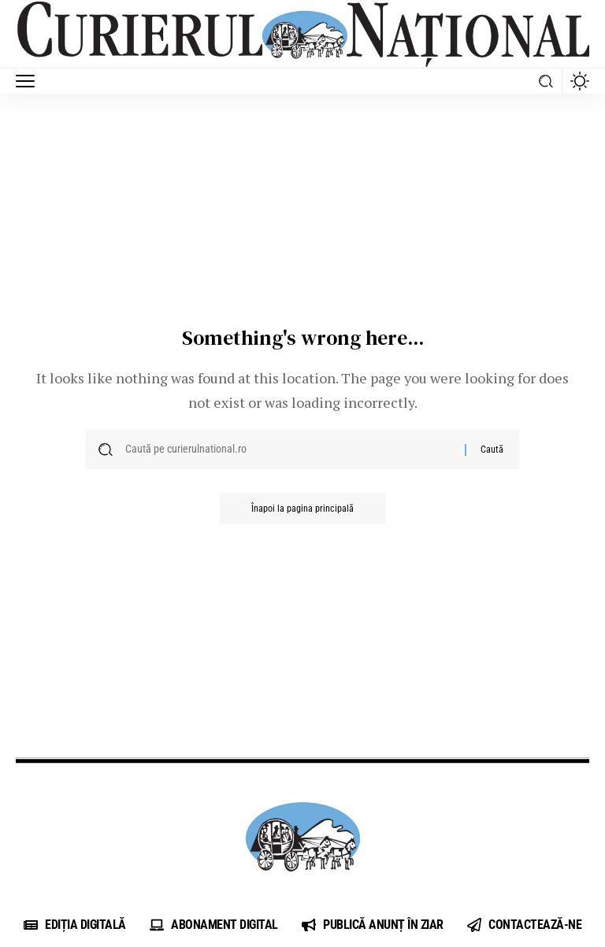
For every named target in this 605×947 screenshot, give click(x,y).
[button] (29, 81)
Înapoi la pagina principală (302, 508)
